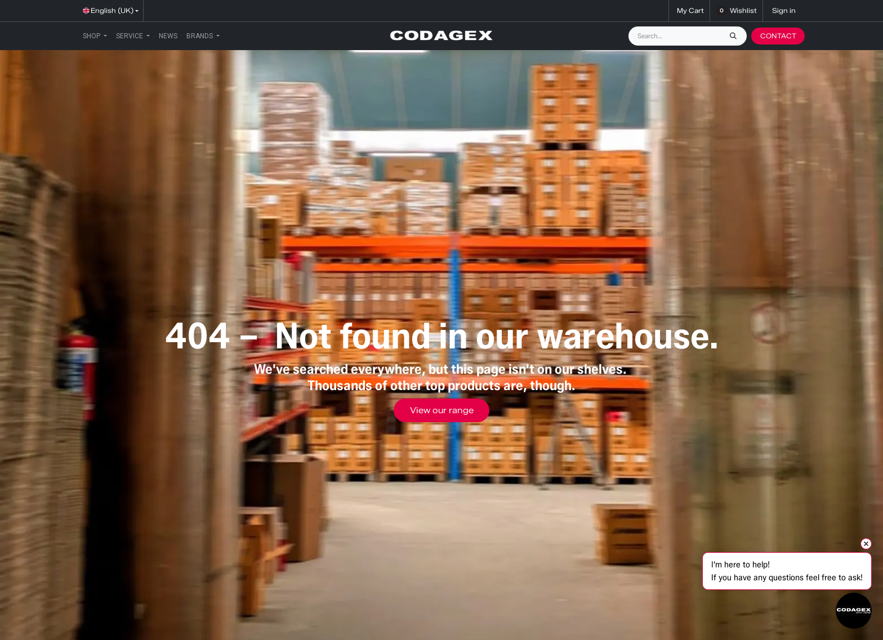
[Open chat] (854, 611)
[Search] (736, 36)
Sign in (784, 10)
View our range (442, 410)
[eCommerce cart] (689, 10)
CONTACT (778, 36)
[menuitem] (95, 36)
